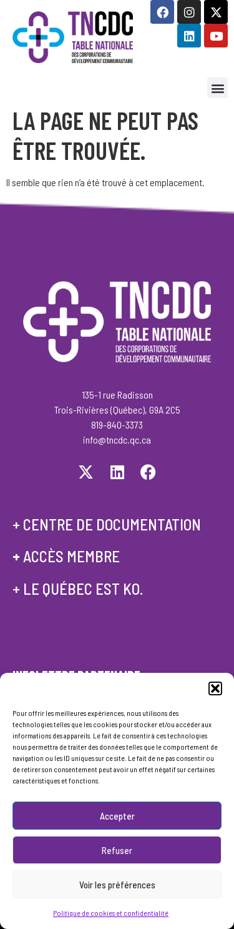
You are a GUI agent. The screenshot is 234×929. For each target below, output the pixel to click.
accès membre (71, 556)
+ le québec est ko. (77, 588)
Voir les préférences (117, 886)
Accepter (117, 817)
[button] (215, 690)
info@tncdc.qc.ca (117, 439)
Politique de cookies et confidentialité (110, 914)
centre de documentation (112, 524)
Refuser (117, 851)
